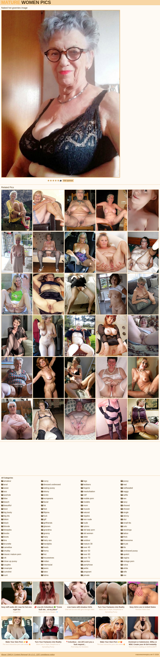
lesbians (86, 484)
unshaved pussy (129, 551)
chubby (5, 551)
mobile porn (87, 498)
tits (123, 547)
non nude (86, 519)
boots (5, 537)
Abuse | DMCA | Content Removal (14, 655)
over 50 (85, 551)
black (4, 523)
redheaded (127, 488)
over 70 (85, 558)
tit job (124, 544)
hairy (44, 537)
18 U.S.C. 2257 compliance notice (41, 655)
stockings (126, 530)
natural (85, 512)
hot (43, 554)
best (4, 509)
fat (43, 505)
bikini (4, 519)
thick (124, 537)
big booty (6, 512)
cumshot (6, 572)
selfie (124, 495)
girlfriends (46, 523)
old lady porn (88, 530)
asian (5, 488)
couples (6, 565)
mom (84, 505)
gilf (43, 519)
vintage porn (127, 561)
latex (44, 572)
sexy (124, 502)
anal (4, 484)
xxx (123, 575)
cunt (4, 575)
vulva (124, 565)
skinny (125, 516)
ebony (45, 491)
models (85, 502)
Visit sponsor (68, 181)
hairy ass (46, 540)
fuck (44, 516)
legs (84, 481)
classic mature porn (11, 554)
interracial (46, 565)
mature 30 (86, 544)
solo (124, 526)
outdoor (85, 540)
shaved (125, 505)
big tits (5, 516)
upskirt (125, 554)
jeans (44, 568)
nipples (85, 516)
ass (4, 491)
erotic (45, 495)
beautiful (6, 505)
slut (123, 519)
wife (124, 572)
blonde (5, 526)
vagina (125, 558)
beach (5, 502)
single (124, 512)
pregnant (86, 572)
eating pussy (48, 488)
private (85, 575)
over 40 (85, 547)
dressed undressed (51, 484)
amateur (6, 481)
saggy (125, 491)
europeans (47, 498)
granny (45, 533)
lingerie (85, 488)
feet (44, 509)
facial (44, 502)
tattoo (124, 533)
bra (4, 540)
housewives (47, 558)
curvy (44, 481)
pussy (124, 481)
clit (3, 558)
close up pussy (9, 561)
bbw (4, 498)
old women (87, 533)
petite (84, 568)
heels (44, 547)
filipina (45, 512)
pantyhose (87, 565)
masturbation (88, 491)
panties (85, 561)
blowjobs (6, 530)
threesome (127, 540)
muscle (85, 509)
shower (125, 509)
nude (84, 523)
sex (123, 498)
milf (83, 495)
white (124, 568)
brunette (6, 544)
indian (45, 561)
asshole (6, 495)
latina (44, 575)
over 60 (85, 554)
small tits (126, 523)
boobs (5, 533)
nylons (85, 526)
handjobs (46, 544)
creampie (6, 568)
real (124, 484)
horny (45, 551)
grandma (46, 530)
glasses (45, 526)
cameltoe (6, 547)
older (84, 537)
